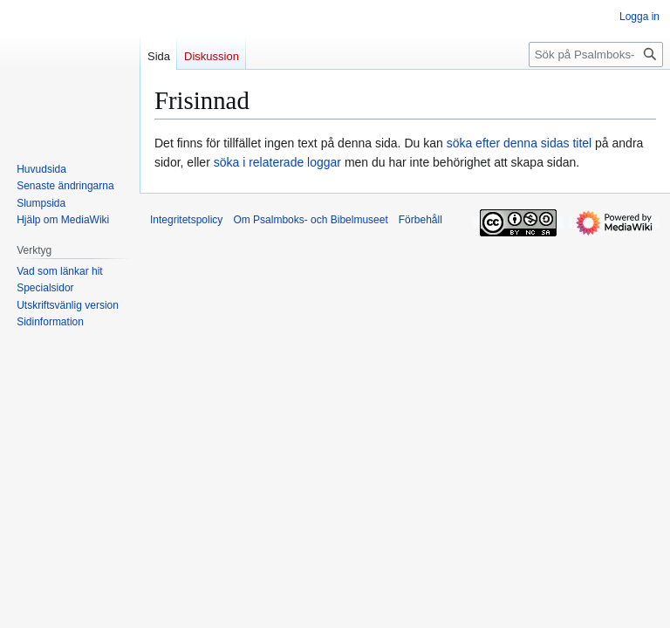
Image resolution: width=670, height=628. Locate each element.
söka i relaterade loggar (277, 162)
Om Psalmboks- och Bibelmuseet (310, 220)
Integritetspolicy (186, 220)
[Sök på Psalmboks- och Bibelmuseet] (596, 54)
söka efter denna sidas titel (519, 143)
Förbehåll (420, 220)
